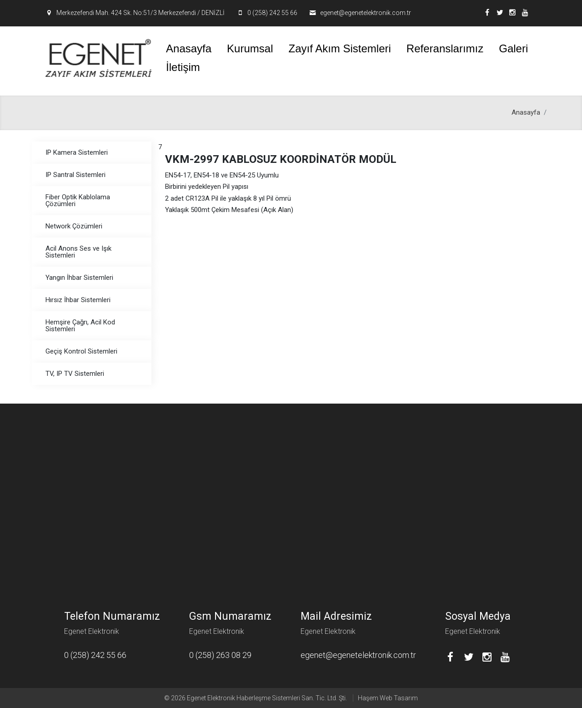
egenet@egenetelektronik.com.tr (365, 12)
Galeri (513, 48)
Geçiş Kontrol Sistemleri (81, 351)
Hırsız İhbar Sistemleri (77, 300)
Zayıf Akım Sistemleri (339, 48)
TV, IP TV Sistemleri (74, 373)
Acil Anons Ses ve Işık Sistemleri (78, 251)
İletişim (183, 67)
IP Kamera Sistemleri (76, 152)
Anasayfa (188, 48)
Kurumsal (250, 48)
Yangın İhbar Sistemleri (79, 277)
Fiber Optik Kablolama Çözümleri (77, 200)
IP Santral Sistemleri (75, 175)
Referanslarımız (444, 48)
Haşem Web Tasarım (388, 698)
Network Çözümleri (73, 226)
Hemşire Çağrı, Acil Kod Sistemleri (80, 325)
